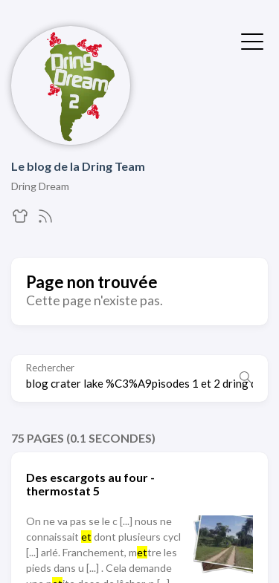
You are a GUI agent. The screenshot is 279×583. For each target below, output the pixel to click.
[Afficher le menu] (252, 40)
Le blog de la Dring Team (78, 166)
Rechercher (50, 368)
